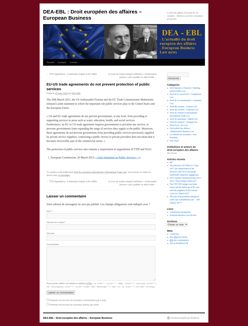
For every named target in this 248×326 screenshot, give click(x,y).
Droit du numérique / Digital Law (184, 119)
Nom (49, 211)
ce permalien (64, 175)
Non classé (174, 140)
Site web (50, 233)
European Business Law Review (183, 215)
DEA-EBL (76, 93)
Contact (74, 62)
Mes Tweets (172, 153)
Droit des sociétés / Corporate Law (184, 109)
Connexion (174, 234)
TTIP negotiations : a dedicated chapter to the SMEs (71, 74)
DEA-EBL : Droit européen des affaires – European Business (77, 318)
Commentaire (52, 244)
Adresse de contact (56, 222)
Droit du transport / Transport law (184, 122)
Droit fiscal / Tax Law (179, 125)
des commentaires (179, 240)
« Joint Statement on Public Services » (116, 157)
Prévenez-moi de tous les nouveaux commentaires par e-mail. (77, 300)
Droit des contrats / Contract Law (183, 106)
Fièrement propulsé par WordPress (184, 318)
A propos (62, 62)
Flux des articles (179, 237)
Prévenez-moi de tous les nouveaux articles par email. (74, 305)
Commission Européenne (180, 212)
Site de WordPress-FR (179, 243)
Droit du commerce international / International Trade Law (100, 172)
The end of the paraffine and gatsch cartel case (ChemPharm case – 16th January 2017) (185, 199)
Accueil (50, 62)
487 (171, 162)
